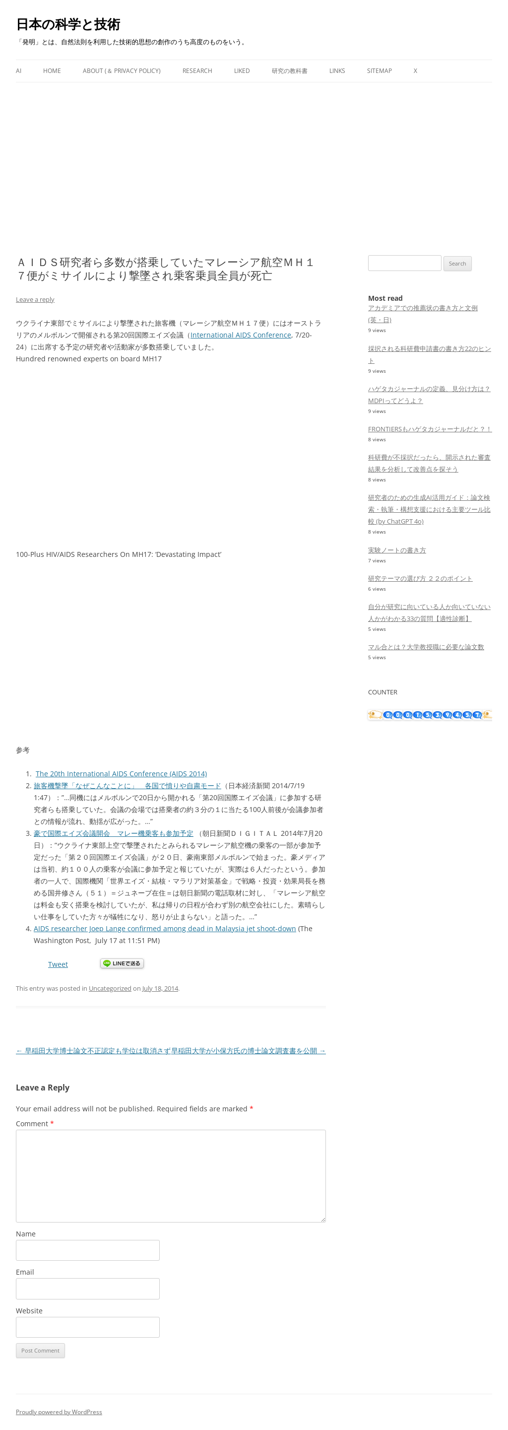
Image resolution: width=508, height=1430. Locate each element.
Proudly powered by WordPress (59, 1412)
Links (337, 71)
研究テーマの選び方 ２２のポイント (420, 578)
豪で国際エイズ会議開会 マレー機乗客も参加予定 (113, 833)
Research (197, 71)
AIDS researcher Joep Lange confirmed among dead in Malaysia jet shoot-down (165, 928)
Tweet (58, 964)
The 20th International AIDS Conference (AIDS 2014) (121, 773)
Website (29, 1310)
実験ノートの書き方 (397, 549)
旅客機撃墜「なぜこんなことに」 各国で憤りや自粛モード (127, 785)
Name (26, 1233)
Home (52, 71)
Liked (242, 71)
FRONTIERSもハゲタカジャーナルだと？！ (430, 428)
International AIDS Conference (240, 335)
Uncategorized (110, 988)
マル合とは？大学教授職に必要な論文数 (426, 646)
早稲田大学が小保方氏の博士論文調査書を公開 (248, 1050)
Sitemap (379, 71)
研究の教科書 (290, 71)
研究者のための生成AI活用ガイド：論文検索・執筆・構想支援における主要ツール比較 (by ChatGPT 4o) (429, 509)
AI (18, 71)
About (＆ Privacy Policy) (122, 71)
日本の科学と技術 (68, 24)
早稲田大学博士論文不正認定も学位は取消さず (93, 1050)
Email (25, 1272)
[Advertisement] (254, 156)
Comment (35, 1123)
